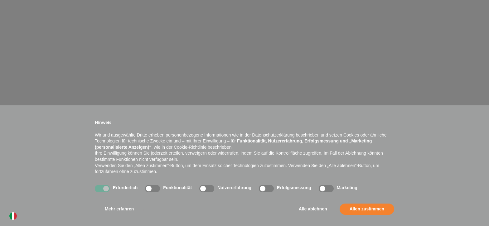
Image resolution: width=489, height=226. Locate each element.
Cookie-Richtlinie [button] (190, 147)
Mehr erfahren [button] (119, 208)
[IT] (14, 217)
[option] (14, 217)
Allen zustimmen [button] (367, 208)
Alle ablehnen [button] (313, 208)
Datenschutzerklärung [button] (273, 134)
